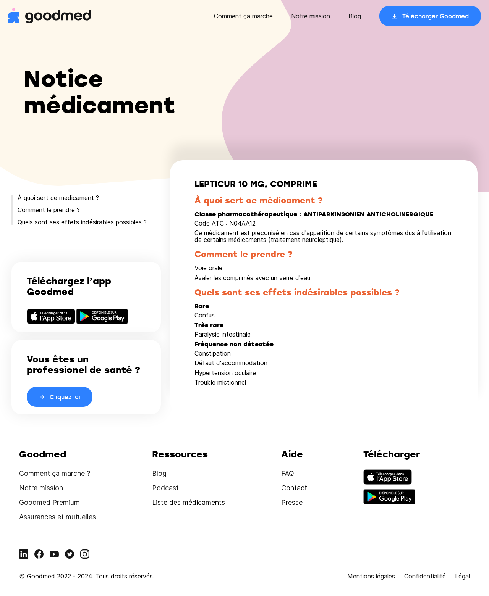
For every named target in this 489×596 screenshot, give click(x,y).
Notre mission (310, 16)
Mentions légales (371, 576)
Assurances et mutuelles (57, 517)
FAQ (287, 473)
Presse (292, 502)
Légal (462, 576)
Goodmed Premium (49, 502)
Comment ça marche (243, 16)
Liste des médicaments (188, 502)
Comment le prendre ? (49, 210)
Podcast (165, 488)
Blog (354, 16)
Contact (294, 488)
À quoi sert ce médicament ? (58, 198)
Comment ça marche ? (54, 473)
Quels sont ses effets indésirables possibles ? (82, 222)
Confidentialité (425, 576)
